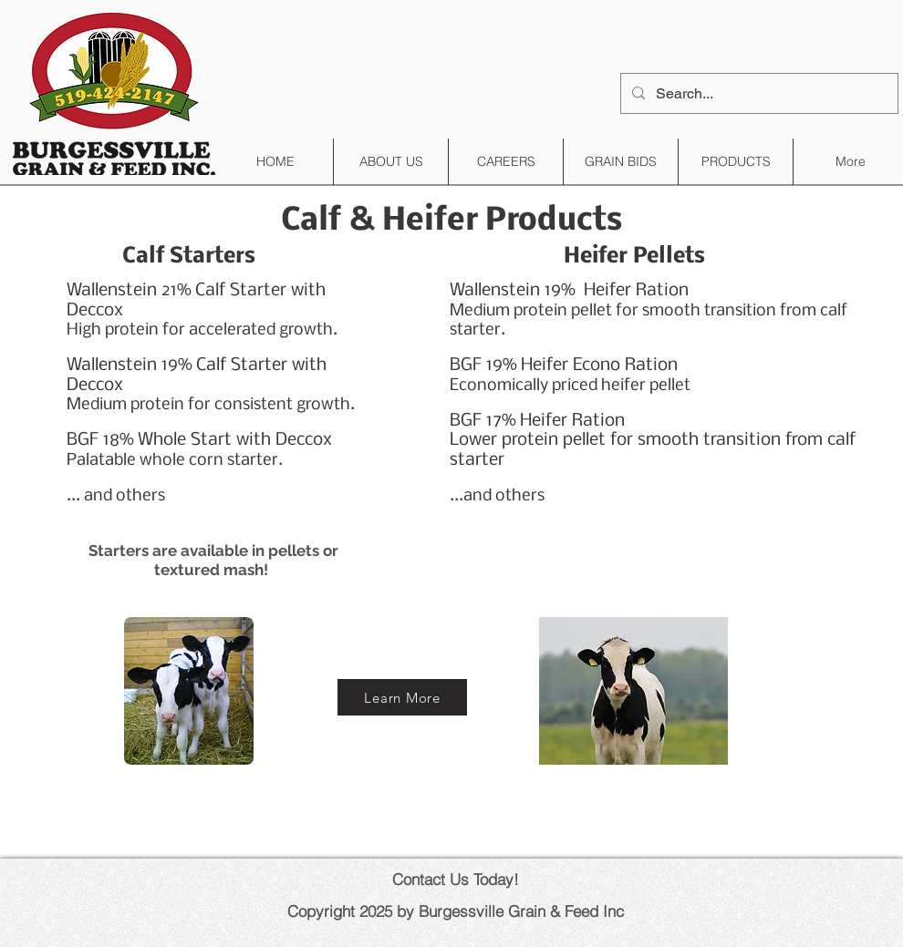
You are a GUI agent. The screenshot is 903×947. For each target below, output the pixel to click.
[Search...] (757, 93)
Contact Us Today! (455, 879)
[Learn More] (402, 697)
